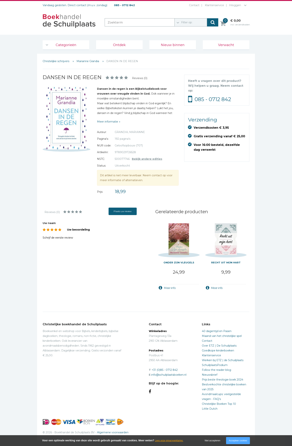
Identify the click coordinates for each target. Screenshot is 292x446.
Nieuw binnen (173, 45)
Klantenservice (213, 5)
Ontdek (119, 45)
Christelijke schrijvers (56, 61)
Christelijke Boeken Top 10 (219, 404)
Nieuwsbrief (209, 374)
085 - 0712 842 (213, 99)
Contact (193, 5)
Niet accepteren (212, 440)
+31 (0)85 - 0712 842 (165, 370)
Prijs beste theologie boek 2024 (222, 379)
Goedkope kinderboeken (218, 350)
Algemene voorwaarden (112, 432)
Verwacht (226, 45)
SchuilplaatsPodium (215, 365)
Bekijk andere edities (147, 159)
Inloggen (235, 5)
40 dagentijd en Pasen (216, 331)
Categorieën (66, 45)
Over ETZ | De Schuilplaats (219, 345)
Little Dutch (210, 408)
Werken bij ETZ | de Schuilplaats (222, 360)
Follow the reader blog (216, 370)
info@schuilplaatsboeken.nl (168, 374)
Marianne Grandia (88, 61)
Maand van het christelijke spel (222, 336)
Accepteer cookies (238, 440)
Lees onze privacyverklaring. (169, 440)
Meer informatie (107, 121)
